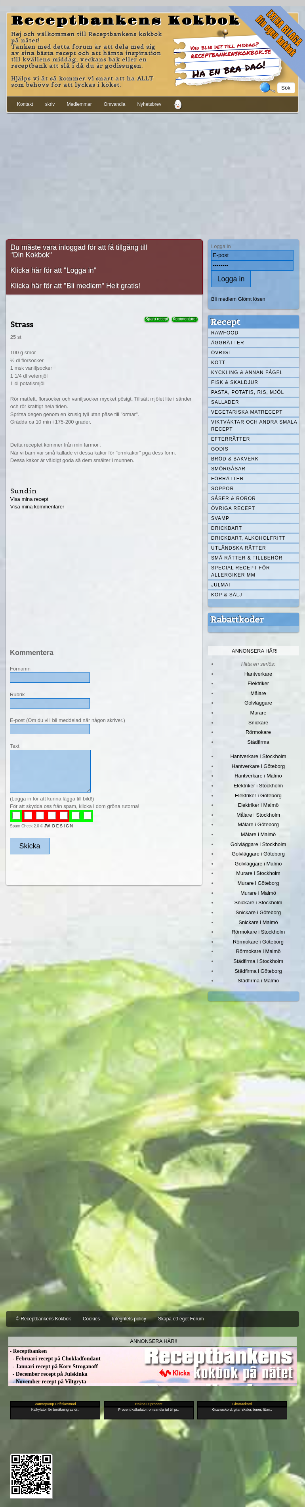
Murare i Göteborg (258, 883)
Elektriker (258, 683)
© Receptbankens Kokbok (43, 1319)
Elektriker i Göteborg (258, 795)
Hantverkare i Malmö (258, 776)
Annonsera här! (255, 651)
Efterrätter (230, 439)
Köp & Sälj (226, 595)
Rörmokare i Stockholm (258, 932)
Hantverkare (258, 674)
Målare (258, 693)
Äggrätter (227, 343)
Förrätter (227, 478)
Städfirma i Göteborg (258, 971)
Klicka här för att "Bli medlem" (57, 286)
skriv (50, 104)
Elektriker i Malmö (258, 805)
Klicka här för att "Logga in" (53, 270)
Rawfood (224, 333)
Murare (258, 713)
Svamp (220, 518)
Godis (220, 449)
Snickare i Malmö (258, 922)
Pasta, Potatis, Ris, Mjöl (247, 392)
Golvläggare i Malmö (258, 864)
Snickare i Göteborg (258, 912)
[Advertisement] (152, 174)
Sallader (225, 402)
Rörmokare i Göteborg (258, 942)
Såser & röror (233, 498)
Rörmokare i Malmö (258, 951)
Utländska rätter (238, 548)
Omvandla (115, 104)
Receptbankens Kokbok (126, 21)
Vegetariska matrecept (247, 412)
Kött (218, 362)
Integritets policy (129, 1319)
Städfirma (258, 742)
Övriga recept (233, 508)
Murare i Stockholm (258, 873)
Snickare (258, 723)
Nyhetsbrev (149, 104)
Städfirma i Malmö (258, 981)
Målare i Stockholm (258, 815)
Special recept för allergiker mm (240, 571)
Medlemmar (79, 104)
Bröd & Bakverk (235, 459)
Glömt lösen (251, 299)
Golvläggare (258, 703)
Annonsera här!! (153, 1341)
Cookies (91, 1319)
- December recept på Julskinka (48, 1374)
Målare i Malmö (258, 834)
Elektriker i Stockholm (258, 786)
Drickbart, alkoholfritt (248, 538)
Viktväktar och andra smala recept (254, 425)
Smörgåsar (228, 469)
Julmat (221, 585)
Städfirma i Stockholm (258, 961)
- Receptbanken (27, 1351)
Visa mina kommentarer (37, 507)
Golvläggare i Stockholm (258, 844)
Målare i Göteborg (258, 824)
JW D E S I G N (58, 826)
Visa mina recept (29, 499)
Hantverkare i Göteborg (258, 766)
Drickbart (226, 528)
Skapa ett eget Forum (181, 1319)
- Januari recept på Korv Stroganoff (53, 1366)
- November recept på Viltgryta (47, 1382)
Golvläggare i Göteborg (258, 854)
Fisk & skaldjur (234, 382)
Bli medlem (223, 299)
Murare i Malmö (258, 893)
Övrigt (221, 352)
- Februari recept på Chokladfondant (54, 1359)
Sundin (23, 490)
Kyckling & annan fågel (247, 372)
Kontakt (25, 104)
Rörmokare (258, 732)
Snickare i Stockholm (258, 902)
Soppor (222, 488)
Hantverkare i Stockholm (258, 756)
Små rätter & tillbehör (246, 558)
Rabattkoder (237, 619)
